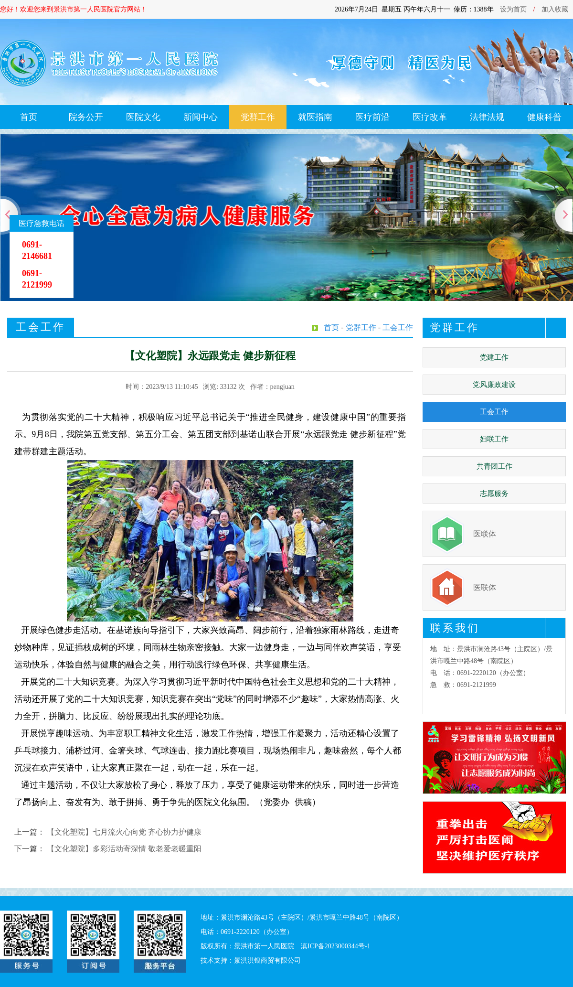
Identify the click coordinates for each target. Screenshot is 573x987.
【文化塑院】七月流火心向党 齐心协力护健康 (124, 832)
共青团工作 (494, 466)
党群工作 (258, 117)
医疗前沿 (372, 117)
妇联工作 (494, 439)
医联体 (484, 534)
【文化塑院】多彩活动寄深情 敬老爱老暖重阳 (124, 849)
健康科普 (544, 117)
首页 (28, 117)
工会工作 (494, 412)
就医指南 (315, 117)
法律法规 (487, 117)
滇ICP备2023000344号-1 (335, 946)
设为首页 (513, 9)
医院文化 (143, 117)
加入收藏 (554, 9)
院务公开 (86, 117)
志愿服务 (494, 493)
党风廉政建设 (494, 384)
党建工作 (494, 357)
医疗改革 (430, 117)
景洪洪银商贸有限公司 (267, 960)
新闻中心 (200, 117)
